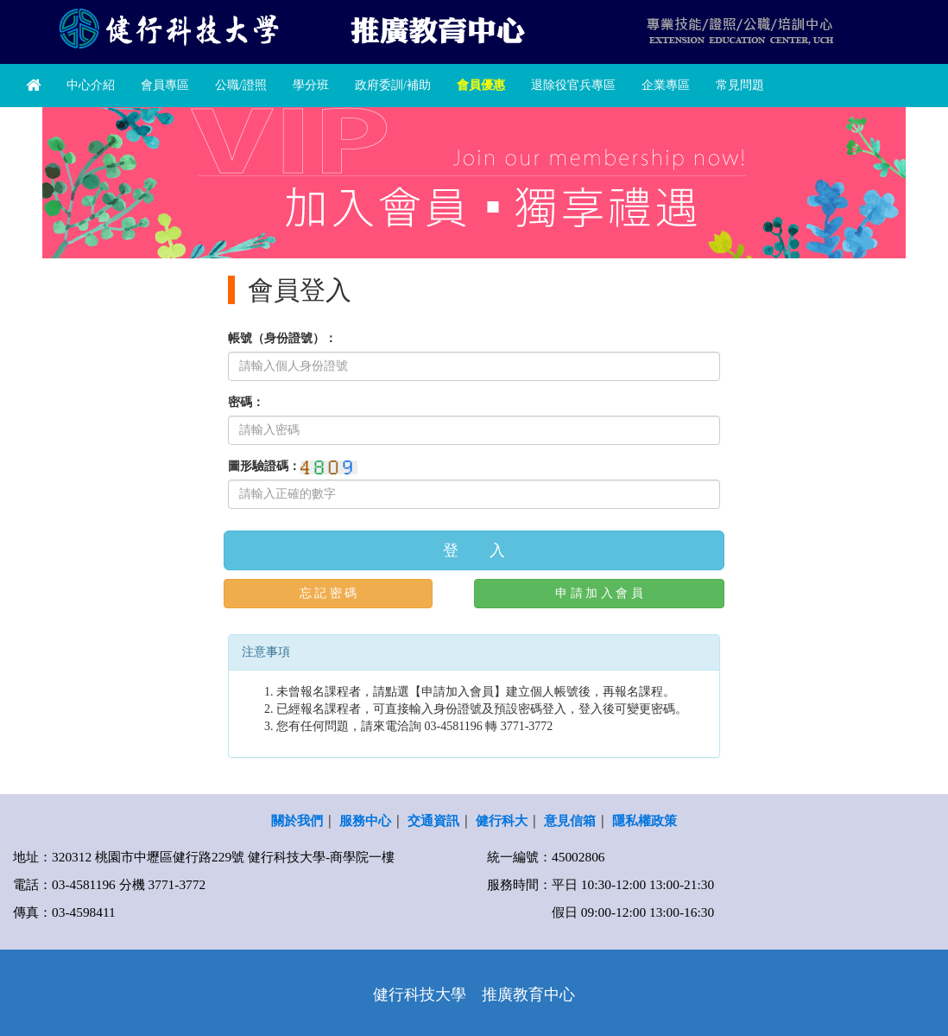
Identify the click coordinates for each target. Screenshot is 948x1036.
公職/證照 (241, 85)
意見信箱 (570, 820)
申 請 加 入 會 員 (599, 593)
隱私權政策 (644, 820)
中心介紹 (90, 85)
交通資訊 (433, 820)
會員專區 (165, 85)
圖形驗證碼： (264, 466)
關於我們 (297, 820)
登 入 (474, 550)
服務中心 (365, 820)
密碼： (246, 402)
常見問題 (740, 85)
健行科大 (502, 820)
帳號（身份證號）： (282, 338)
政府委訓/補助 (393, 85)
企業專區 (665, 85)
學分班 (311, 85)
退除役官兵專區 (573, 85)
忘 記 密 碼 (328, 593)
